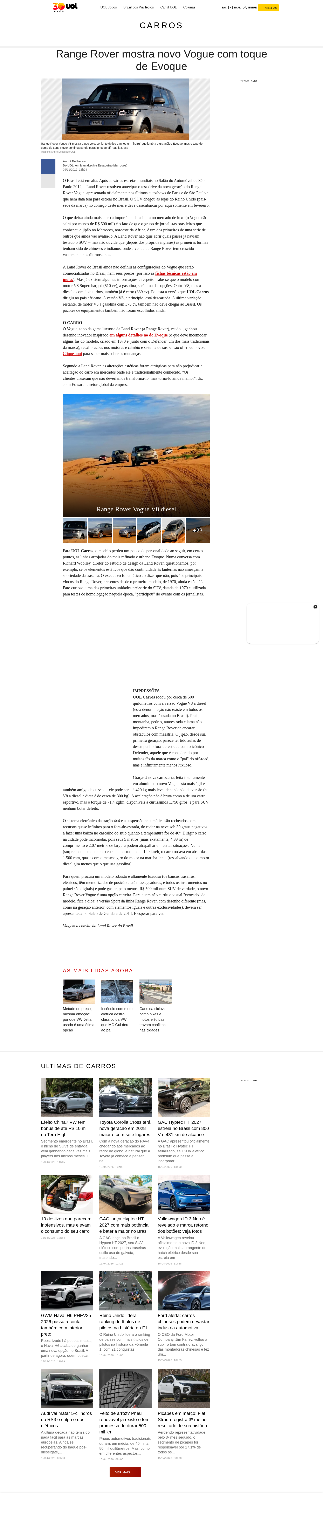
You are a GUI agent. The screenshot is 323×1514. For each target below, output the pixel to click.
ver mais (125, 1472)
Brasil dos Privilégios (138, 7)
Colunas (189, 7)
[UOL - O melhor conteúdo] (65, 7)
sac (224, 7)
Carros (161, 25)
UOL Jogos (109, 7)
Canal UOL (168, 7)
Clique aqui (72, 353)
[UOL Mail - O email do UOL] (234, 7)
